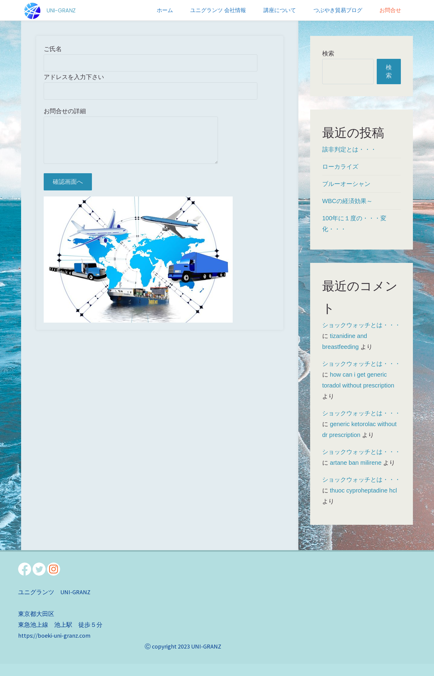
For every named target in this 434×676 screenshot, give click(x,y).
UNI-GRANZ (61, 10)
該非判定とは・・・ (349, 149)
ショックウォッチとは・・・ (361, 325)
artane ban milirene (356, 462)
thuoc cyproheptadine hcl (363, 490)
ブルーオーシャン (346, 183)
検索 (328, 53)
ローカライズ (340, 166)
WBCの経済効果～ (347, 201)
